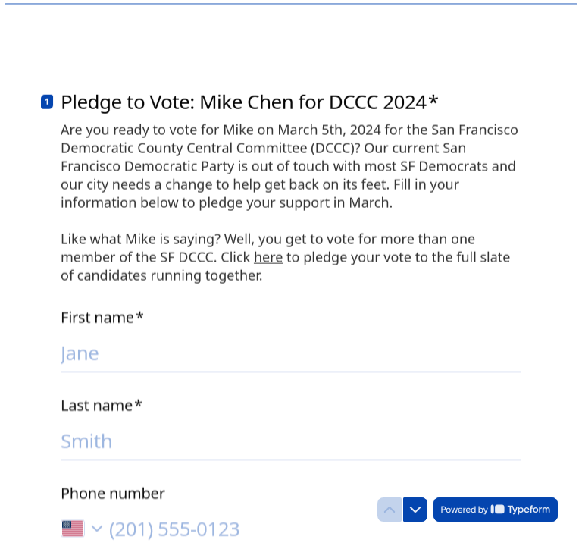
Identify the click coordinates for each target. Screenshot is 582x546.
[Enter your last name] (291, 438)
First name (102, 315)
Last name (101, 403)
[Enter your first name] (291, 350)
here (268, 255)
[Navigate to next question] (415, 509)
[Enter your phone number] (315, 526)
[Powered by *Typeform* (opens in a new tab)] (495, 509)
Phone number (113, 491)
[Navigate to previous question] (389, 509)
